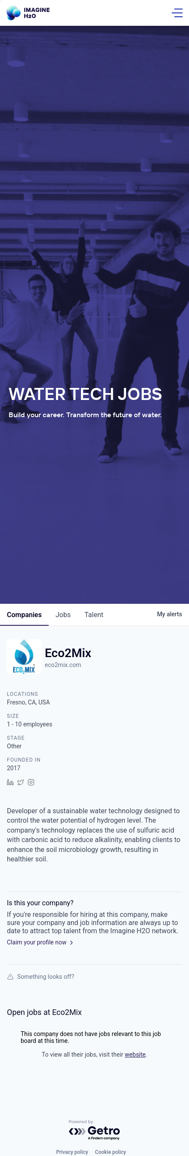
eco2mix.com (63, 664)
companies (24, 615)
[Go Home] (28, 13)
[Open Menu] (177, 13)
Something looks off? (40, 976)
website (135, 1054)
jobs (63, 615)
